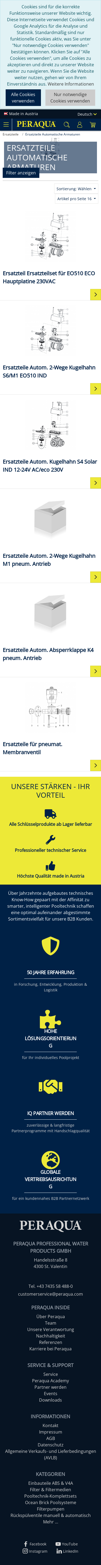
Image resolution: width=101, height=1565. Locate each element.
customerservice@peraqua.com (50, 1294)
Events (50, 1394)
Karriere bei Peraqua (50, 1349)
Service (50, 1374)
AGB (50, 1438)
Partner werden (50, 1387)
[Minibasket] (92, 125)
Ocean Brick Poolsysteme (50, 1502)
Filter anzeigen (21, 173)
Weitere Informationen (71, 84)
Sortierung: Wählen (75, 188)
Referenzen (50, 1342)
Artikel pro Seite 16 (75, 198)
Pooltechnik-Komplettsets (50, 1496)
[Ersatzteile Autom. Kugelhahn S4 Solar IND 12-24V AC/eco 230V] (50, 435)
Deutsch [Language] (87, 114)
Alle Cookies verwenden (23, 97)
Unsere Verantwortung (50, 1329)
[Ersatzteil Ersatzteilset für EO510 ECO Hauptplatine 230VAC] (50, 247)
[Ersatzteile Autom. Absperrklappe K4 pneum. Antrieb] (50, 624)
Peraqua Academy (50, 1381)
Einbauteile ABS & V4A (50, 1483)
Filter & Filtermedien (50, 1490)
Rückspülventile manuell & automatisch (51, 1515)
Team (50, 1323)
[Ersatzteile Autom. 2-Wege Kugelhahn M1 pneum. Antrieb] (50, 530)
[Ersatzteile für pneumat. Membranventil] (50, 718)
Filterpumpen (50, 1509)
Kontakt (50, 1425)
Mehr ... (50, 1522)
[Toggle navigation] (6, 124)
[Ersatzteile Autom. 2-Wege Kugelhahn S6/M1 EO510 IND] (50, 341)
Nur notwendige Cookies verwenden (70, 97)
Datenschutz (51, 1445)
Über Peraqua (50, 1317)
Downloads (50, 1400)
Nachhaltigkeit (50, 1336)
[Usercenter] (79, 125)
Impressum (50, 1432)
